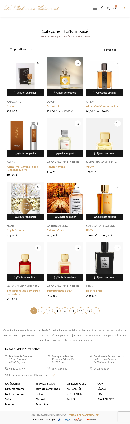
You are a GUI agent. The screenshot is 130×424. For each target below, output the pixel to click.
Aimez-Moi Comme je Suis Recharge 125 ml (22, 168)
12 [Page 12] (80, 310)
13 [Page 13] (88, 310)
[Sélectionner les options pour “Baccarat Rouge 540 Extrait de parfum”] (38, 251)
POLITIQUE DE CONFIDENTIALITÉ (84, 415)
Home (43, 36)
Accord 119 (53, 106)
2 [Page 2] (41, 310)
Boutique (56, 36)
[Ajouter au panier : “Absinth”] (38, 63)
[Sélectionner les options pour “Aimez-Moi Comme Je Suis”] (117, 63)
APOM (90, 166)
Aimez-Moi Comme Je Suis (102, 106)
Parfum (68, 36)
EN (125, 8)
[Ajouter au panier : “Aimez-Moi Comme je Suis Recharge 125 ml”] (38, 123)
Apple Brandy (15, 233)
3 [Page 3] (49, 310)
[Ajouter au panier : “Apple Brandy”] (38, 190)
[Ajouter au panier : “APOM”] (117, 123)
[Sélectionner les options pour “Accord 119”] (78, 63)
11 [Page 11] (72, 310)
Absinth (11, 106)
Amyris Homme (56, 166)
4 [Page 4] (57, 310)
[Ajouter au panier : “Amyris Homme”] (78, 123)
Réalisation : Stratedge (44, 419)
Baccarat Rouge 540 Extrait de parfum (23, 295)
